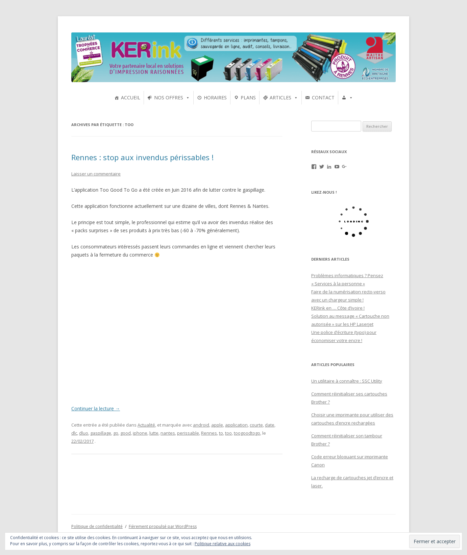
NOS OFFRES (168, 97)
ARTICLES (280, 97)
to (221, 433)
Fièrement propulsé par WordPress (163, 526)
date (269, 425)
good (125, 433)
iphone (140, 433)
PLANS (248, 97)
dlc (74, 433)
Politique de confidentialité (97, 526)
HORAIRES (215, 97)
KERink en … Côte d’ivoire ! (338, 308)
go (115, 433)
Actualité (146, 425)
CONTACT (323, 97)
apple (217, 425)
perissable (188, 433)
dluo (83, 433)
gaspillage (100, 433)
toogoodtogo (247, 433)
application (236, 425)
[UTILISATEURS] (347, 97)
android (201, 425)
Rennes (209, 433)
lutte (153, 433)
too (228, 433)
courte (256, 425)
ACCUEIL (130, 97)
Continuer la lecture (95, 408)
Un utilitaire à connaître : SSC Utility (346, 381)
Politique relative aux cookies (222, 544)
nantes (168, 433)
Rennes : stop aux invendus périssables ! (142, 157)
